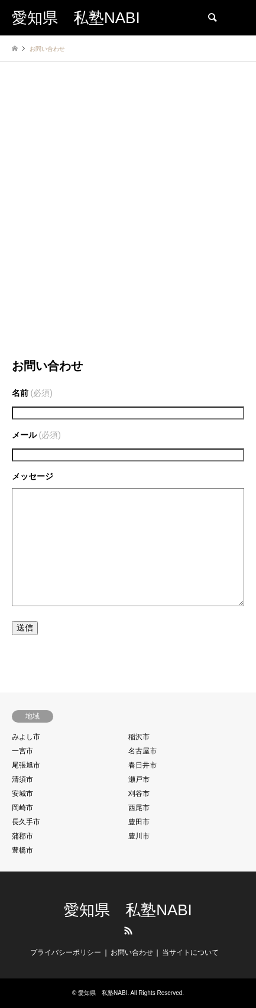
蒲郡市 (22, 836)
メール (36, 435)
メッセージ (32, 476)
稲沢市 (139, 737)
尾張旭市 (26, 765)
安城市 (22, 793)
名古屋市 (142, 751)
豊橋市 (22, 850)
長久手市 (26, 822)
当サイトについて (190, 952)
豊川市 (139, 836)
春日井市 (142, 765)
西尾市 (139, 808)
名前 (32, 393)
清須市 (22, 779)
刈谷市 (139, 793)
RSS (128, 930)
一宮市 (22, 751)
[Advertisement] (128, 219)
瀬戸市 (139, 779)
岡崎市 (22, 808)
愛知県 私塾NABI (128, 910)
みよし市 (26, 737)
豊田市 (139, 822)
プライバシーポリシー (65, 952)
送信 (25, 627)
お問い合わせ (132, 952)
